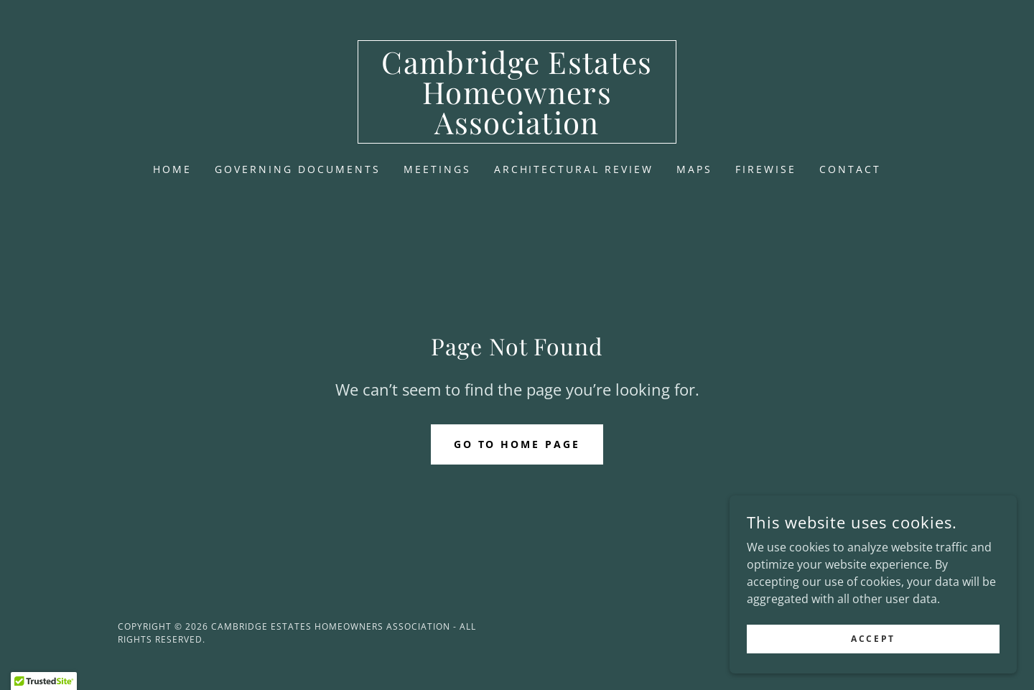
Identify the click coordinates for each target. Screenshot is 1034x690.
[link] (517, 130)
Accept (873, 639)
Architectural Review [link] (574, 169)
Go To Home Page (517, 444)
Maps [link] (694, 169)
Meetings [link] (437, 169)
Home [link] (172, 169)
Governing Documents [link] (298, 169)
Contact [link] (850, 169)
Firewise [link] (765, 169)
